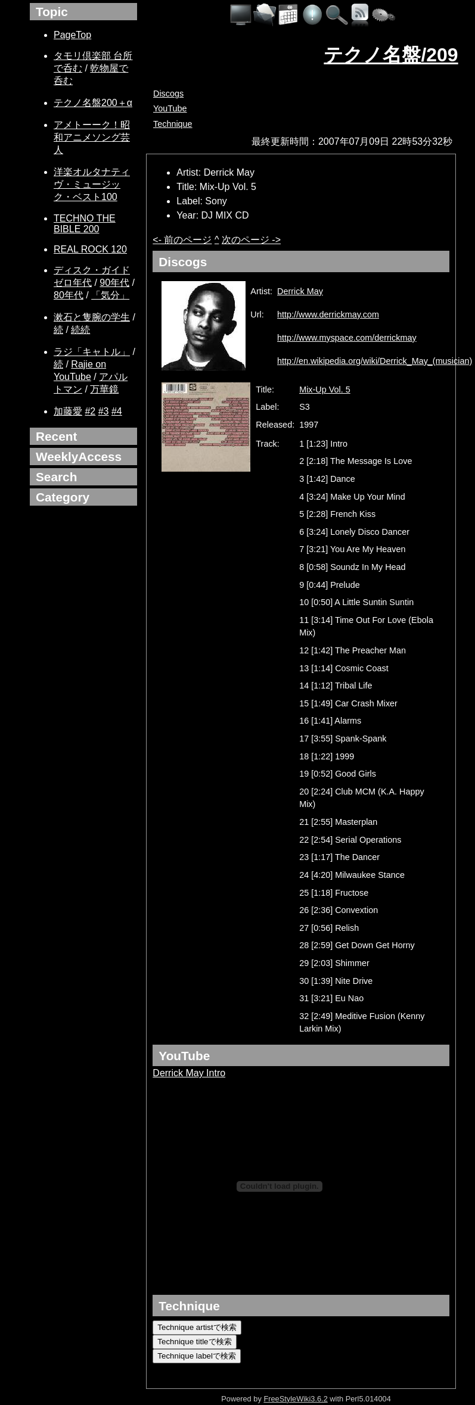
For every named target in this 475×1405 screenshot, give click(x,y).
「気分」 (110, 295)
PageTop (72, 35)
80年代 (68, 295)
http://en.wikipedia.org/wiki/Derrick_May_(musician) (374, 361)
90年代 (114, 283)
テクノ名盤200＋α (93, 103)
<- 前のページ (182, 240)
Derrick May (300, 291)
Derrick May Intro (189, 1073)
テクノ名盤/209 (391, 55)
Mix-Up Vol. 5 (324, 389)
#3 (103, 411)
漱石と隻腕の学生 (92, 317)
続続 (80, 330)
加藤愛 (68, 411)
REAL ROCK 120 (90, 249)
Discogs (168, 93)
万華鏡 (104, 389)
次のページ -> (251, 240)
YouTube (170, 108)
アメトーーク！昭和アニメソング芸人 (92, 137)
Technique (173, 124)
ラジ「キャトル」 (92, 352)
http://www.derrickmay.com (328, 314)
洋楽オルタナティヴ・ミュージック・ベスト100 (92, 184)
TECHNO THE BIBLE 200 (85, 223)
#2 (90, 411)
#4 (116, 411)
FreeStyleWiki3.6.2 (295, 1398)
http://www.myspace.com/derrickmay (347, 337)
